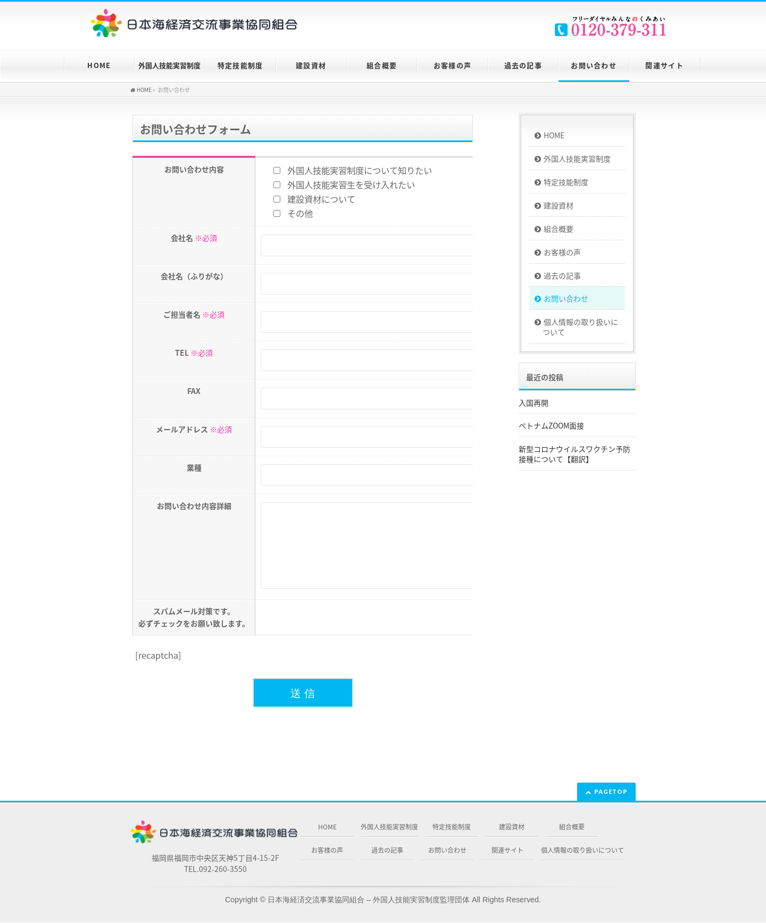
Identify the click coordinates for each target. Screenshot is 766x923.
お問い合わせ (566, 298)
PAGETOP (611, 791)
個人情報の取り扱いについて (580, 326)
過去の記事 (562, 275)
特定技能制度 (566, 182)
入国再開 (533, 402)
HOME (554, 135)
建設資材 (558, 205)
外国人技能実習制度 (577, 158)
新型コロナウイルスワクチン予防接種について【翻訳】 (574, 453)
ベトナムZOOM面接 (551, 425)
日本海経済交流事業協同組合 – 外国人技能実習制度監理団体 (369, 900)
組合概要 (558, 228)
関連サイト (507, 850)
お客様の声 (562, 252)
